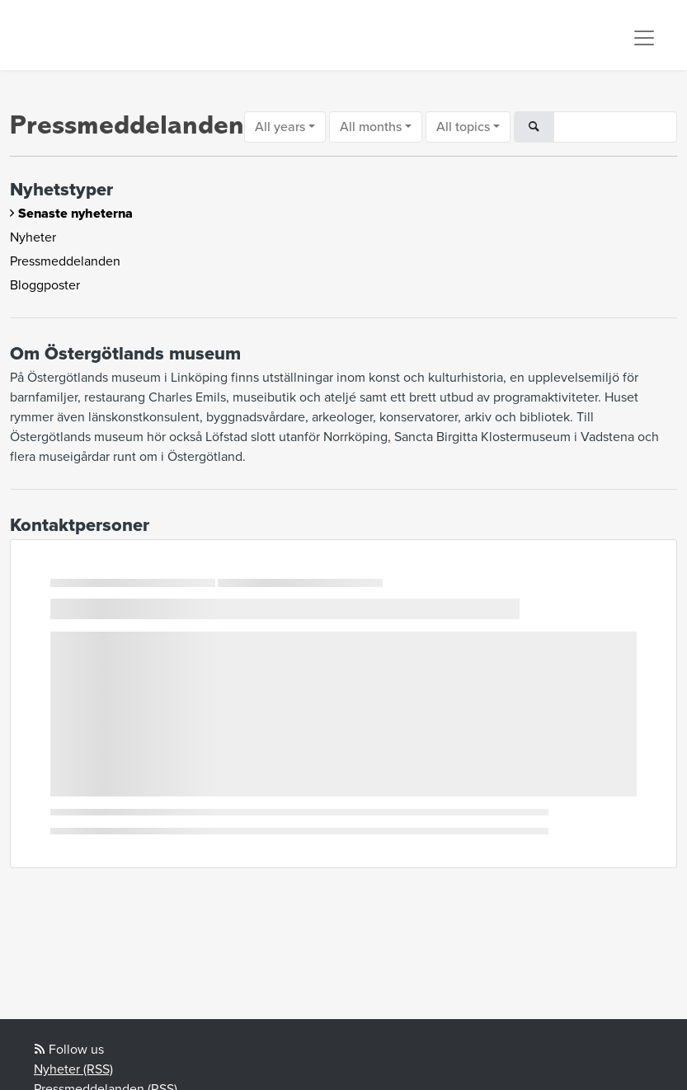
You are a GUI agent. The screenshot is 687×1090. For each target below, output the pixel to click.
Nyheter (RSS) (73, 1069)
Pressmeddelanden (65, 261)
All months (371, 127)
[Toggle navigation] (644, 38)
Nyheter (33, 237)
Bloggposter (45, 285)
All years (280, 127)
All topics (463, 127)
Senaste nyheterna (75, 213)
